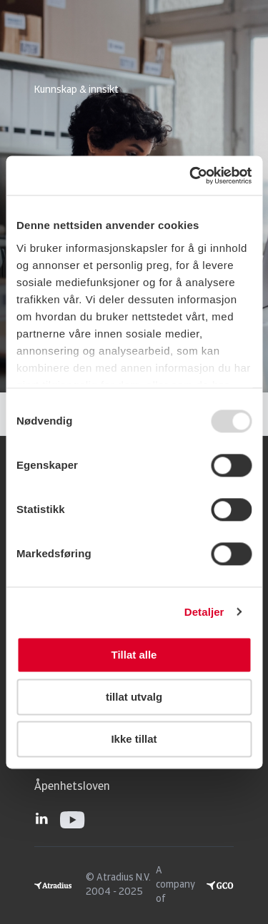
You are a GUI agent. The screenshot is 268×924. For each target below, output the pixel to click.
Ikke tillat (134, 739)
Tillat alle (134, 655)
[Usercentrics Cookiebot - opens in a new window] (191, 175)
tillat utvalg (134, 697)
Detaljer (204, 612)
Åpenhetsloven (72, 787)
